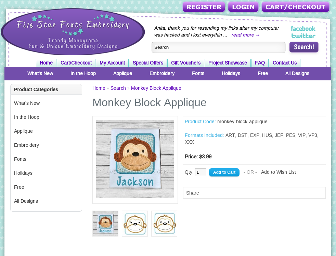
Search (118, 88)
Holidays (231, 73)
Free (263, 73)
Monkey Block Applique (156, 88)
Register (204, 7)
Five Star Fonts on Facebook (303, 29)
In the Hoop (83, 73)
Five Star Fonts (72, 31)
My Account (112, 63)
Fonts (198, 73)
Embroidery (162, 73)
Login (244, 7)
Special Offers (148, 63)
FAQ (260, 63)
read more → (245, 35)
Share (192, 193)
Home (46, 63)
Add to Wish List (278, 172)
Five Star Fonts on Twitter (303, 35)
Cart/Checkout (296, 7)
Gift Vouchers (186, 63)
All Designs (297, 73)
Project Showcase (227, 63)
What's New (40, 73)
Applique (122, 73)
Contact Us (285, 63)
